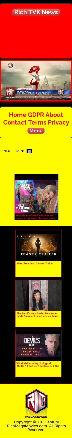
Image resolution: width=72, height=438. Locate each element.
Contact (15, 122)
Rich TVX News (36, 12)
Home (17, 114)
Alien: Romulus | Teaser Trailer (34, 263)
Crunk (20, 151)
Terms (37, 122)
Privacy (58, 122)
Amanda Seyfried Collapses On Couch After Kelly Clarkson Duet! (35, 217)
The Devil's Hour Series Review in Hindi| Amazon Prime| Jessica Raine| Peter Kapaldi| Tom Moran (37, 316)
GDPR (36, 114)
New (7, 151)
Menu (36, 131)
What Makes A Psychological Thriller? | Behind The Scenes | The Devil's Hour (37, 366)
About (54, 114)
